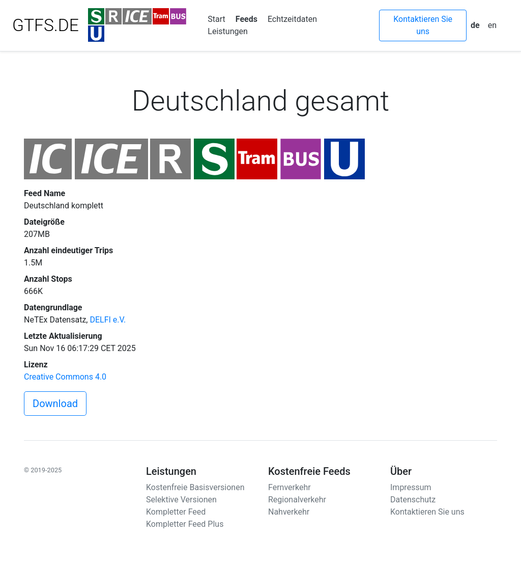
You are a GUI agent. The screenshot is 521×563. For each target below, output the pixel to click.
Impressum (410, 487)
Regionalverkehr (297, 499)
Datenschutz (413, 499)
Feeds (246, 19)
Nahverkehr (288, 512)
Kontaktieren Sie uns (422, 25)
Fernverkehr (289, 487)
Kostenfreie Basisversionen (195, 487)
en (492, 25)
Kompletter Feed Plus (184, 524)
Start (216, 19)
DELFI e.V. (108, 320)
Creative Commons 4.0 (65, 377)
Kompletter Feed (176, 512)
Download (55, 403)
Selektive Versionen (181, 499)
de (475, 25)
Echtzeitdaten (292, 19)
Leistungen (227, 31)
